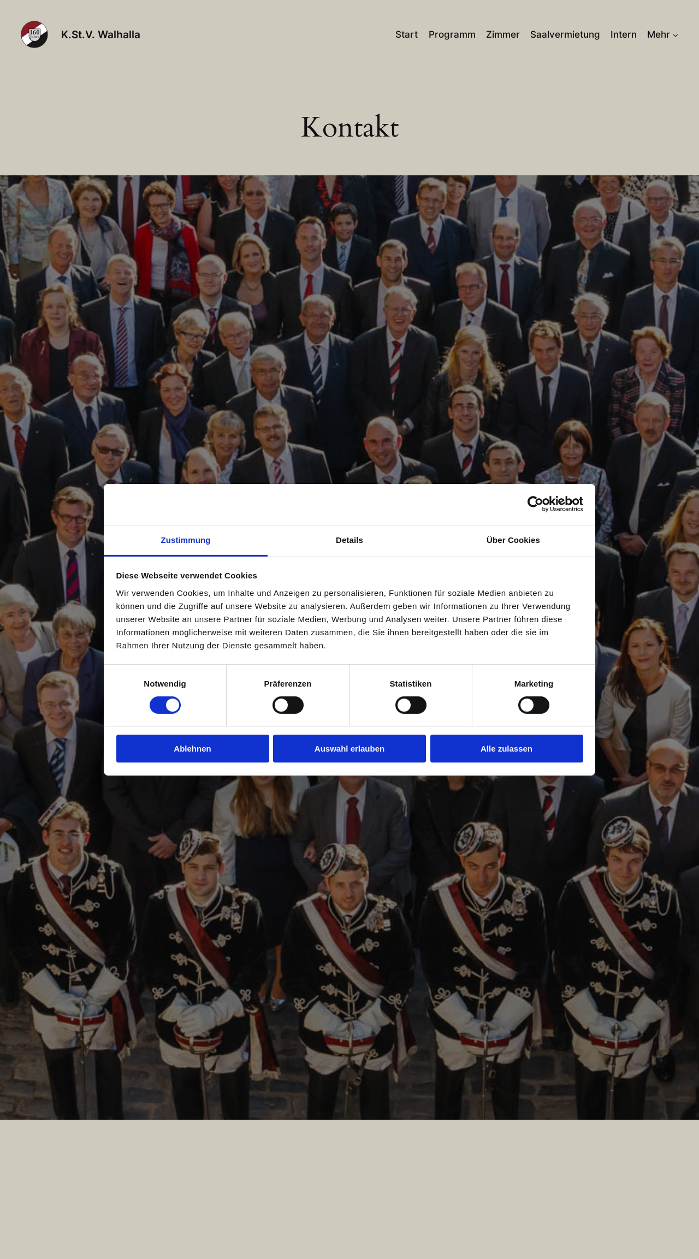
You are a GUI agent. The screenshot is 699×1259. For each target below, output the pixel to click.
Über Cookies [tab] (513, 539)
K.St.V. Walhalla (100, 34)
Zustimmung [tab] (186, 539)
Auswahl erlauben (349, 748)
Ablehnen (192, 748)
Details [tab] (349, 539)
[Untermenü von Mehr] (675, 34)
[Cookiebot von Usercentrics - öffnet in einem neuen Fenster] (535, 504)
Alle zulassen (506, 748)
